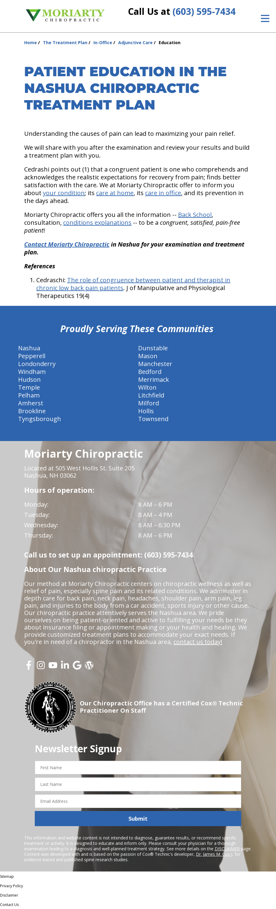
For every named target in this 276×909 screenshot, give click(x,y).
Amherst (30, 403)
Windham (32, 372)
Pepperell (31, 356)
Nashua (29, 348)
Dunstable (153, 348)
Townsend (153, 419)
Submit (138, 818)
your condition (64, 193)
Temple (29, 387)
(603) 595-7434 (204, 11)
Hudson (29, 379)
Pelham (29, 395)
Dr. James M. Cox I (214, 854)
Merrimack (153, 379)
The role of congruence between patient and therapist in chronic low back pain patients (133, 284)
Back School (195, 215)
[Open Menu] (265, 18)
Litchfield (151, 395)
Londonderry (37, 364)
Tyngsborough (39, 419)
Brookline (32, 411)
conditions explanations (97, 222)
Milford (148, 403)
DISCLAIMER (227, 849)
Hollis (146, 411)
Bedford (149, 372)
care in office (163, 193)
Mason (147, 356)
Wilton (147, 387)
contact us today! (198, 642)
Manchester (155, 364)
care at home (115, 193)
